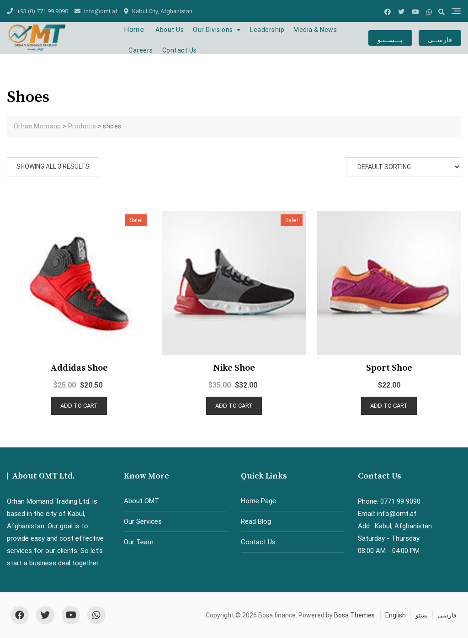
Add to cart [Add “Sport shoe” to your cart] (389, 405)
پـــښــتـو (390, 38)
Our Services (143, 521)
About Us (169, 29)
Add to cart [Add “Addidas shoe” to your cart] (79, 405)
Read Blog (256, 521)
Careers (140, 50)
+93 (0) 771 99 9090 (37, 11)
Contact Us (179, 50)
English (395, 615)
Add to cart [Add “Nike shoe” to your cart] (234, 405)
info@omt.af (95, 11)
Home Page (258, 501)
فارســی (440, 38)
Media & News (315, 29)
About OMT (141, 501)
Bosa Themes (354, 615)
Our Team (139, 542)
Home (134, 29)
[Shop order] (403, 166)
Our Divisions (213, 29)
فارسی (447, 615)
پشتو (421, 615)
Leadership (267, 29)
